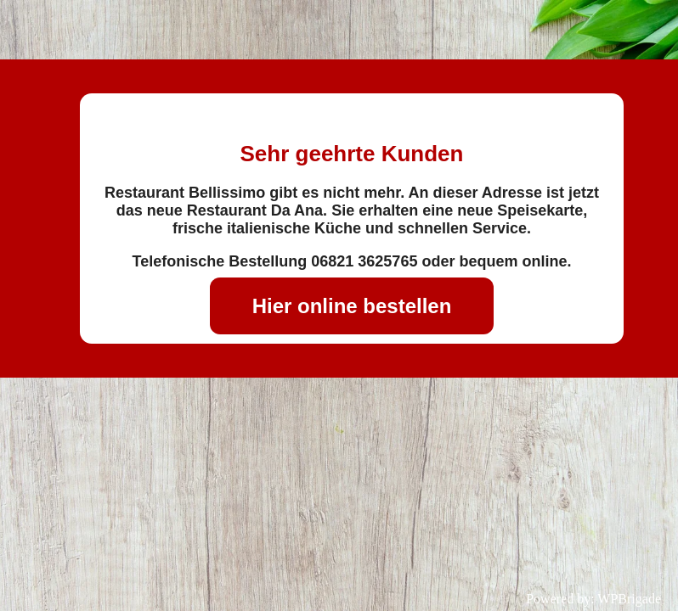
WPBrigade (629, 598)
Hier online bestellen (352, 305)
